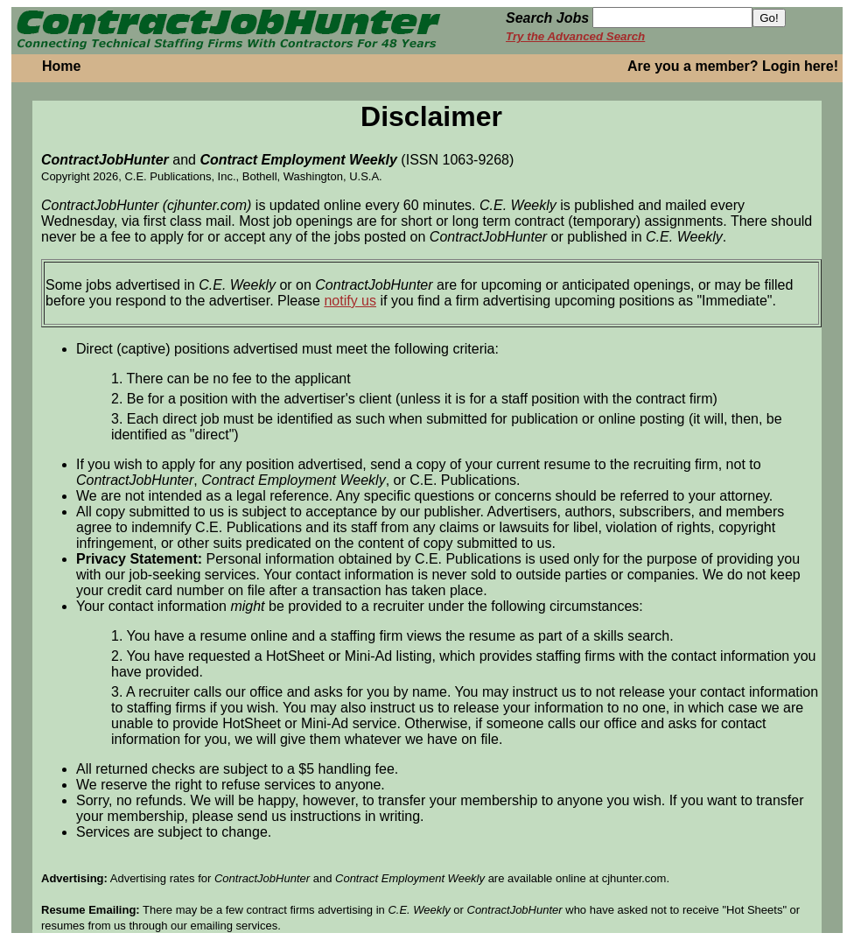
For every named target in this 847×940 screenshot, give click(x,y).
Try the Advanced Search (575, 36)
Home (61, 66)
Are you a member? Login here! (732, 66)
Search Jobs (547, 18)
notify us (350, 300)
